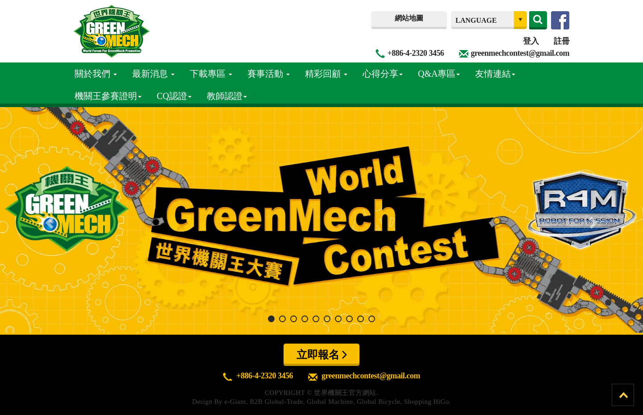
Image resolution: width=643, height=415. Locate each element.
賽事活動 (268, 74)
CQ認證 (174, 96)
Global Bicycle (378, 401)
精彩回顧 (326, 74)
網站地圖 (409, 18)
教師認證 (227, 96)
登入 (531, 41)
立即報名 (321, 354)
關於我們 (96, 74)
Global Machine (330, 401)
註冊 (561, 41)
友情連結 (495, 74)
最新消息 (153, 74)
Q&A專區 (439, 74)
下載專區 (211, 74)
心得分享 (383, 74)
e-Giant (235, 401)
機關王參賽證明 (108, 96)
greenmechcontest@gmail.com (520, 53)
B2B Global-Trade (276, 401)
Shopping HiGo (426, 401)
